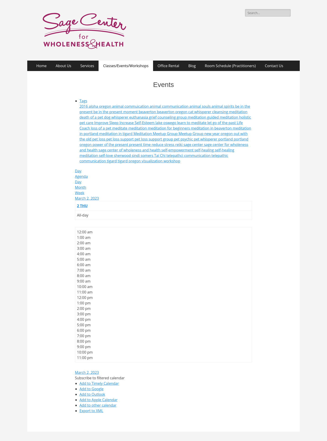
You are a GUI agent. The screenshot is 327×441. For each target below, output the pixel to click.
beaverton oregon (172, 111)
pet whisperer (206, 139)
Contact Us (274, 65)
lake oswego (166, 122)
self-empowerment (178, 150)
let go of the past (222, 122)
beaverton (148, 111)
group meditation (192, 117)
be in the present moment (116, 111)
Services (87, 65)
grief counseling (163, 117)
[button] (100, 377)
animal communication (169, 106)
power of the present (110, 144)
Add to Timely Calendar (99, 383)
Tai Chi (160, 155)
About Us (63, 65)
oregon (227, 133)
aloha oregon (100, 106)
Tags (83, 100)
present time (140, 144)
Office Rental (168, 65)
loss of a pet (101, 128)
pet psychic (184, 139)
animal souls (200, 106)
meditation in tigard (116, 133)
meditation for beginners (169, 128)
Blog (192, 65)
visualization (153, 160)
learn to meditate (192, 122)
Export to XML (91, 410)
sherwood (123, 155)
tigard (112, 160)
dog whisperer (116, 117)
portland (226, 139)
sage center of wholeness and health (130, 150)
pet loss (99, 139)
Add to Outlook (92, 394)
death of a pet (91, 117)
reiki (179, 144)
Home (41, 65)
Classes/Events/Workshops (125, 65)
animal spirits (223, 106)
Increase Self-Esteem (137, 122)
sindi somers (143, 155)
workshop (172, 160)
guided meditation (223, 117)
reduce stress (163, 144)
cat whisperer (200, 111)
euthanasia (139, 117)
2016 (84, 106)
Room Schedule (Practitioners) (230, 65)
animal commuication (131, 106)
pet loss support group (154, 139)
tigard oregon (129, 160)
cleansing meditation (229, 111)
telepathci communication (188, 155)
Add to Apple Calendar (98, 399)
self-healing (204, 150)
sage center (193, 144)
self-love (106, 155)
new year (212, 133)
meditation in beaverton (212, 128)
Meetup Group (191, 133)
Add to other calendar (97, 405)
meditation (138, 128)
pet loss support (120, 139)
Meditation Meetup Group (156, 133)
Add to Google (91, 388)
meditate (120, 128)
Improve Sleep (106, 122)
